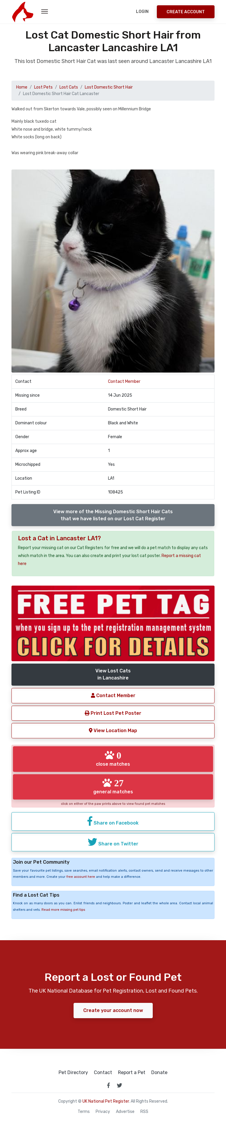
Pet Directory (73, 1072)
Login (142, 11)
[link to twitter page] (119, 1085)
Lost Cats (68, 87)
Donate (159, 1072)
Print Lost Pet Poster (113, 713)
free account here (80, 877)
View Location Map (113, 730)
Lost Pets (43, 87)
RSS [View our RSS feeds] (144, 1112)
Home (21, 87)
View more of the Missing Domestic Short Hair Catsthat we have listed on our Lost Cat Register (113, 515)
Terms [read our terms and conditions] (84, 1112)
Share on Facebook (113, 821)
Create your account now (113, 1010)
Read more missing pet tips (63, 910)
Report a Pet (131, 1072)
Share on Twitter (113, 842)
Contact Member (124, 381)
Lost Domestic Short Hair (109, 87)
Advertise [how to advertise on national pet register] (125, 1112)
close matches (113, 758)
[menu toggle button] (44, 11)
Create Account (186, 11)
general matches (113, 786)
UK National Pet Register (105, 1101)
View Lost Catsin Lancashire (113, 674)
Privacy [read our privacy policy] (103, 1112)
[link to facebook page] (108, 1085)
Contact (103, 1072)
